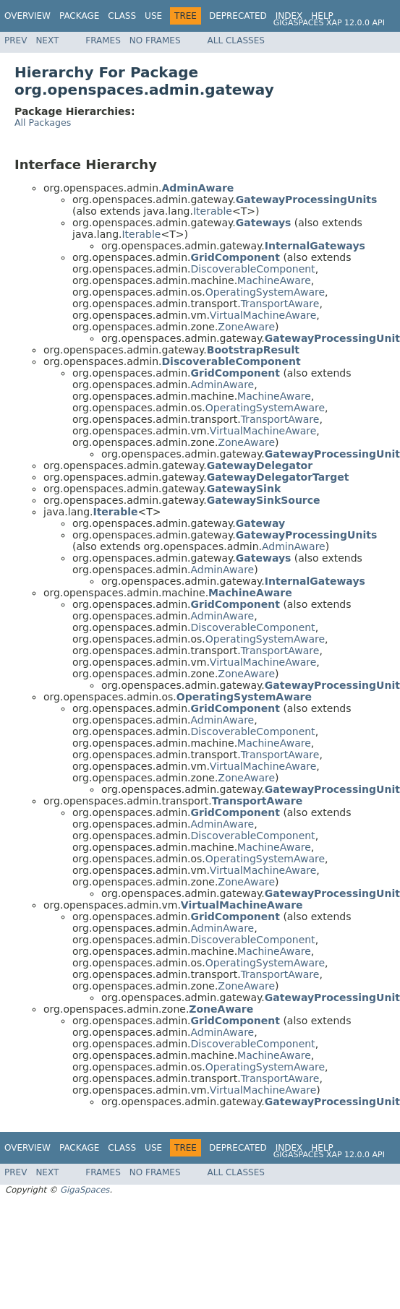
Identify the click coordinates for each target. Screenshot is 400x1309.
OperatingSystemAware (265, 292)
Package (79, 16)
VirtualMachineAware (263, 315)
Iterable (212, 211)
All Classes (236, 40)
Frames (103, 40)
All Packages (42, 122)
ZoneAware (246, 326)
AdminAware (222, 384)
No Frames (155, 40)
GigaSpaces (84, 1190)
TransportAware (280, 303)
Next (47, 40)
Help (322, 16)
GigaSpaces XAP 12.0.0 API (329, 22)
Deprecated (238, 16)
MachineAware (274, 280)
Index (289, 16)
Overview (27, 16)
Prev (15, 40)
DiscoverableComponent (252, 269)
